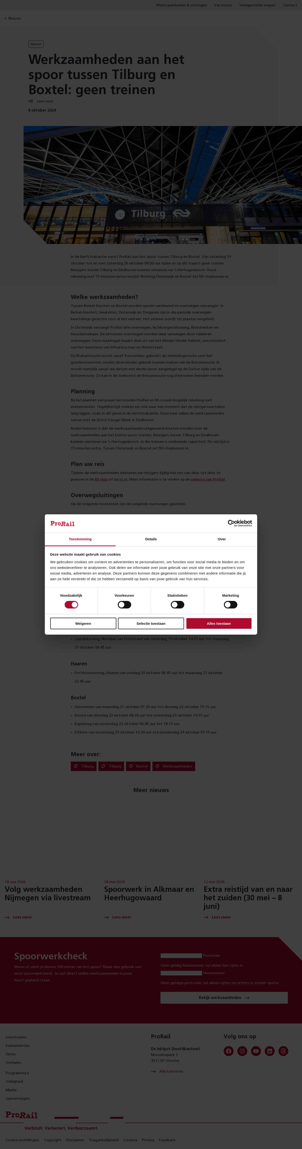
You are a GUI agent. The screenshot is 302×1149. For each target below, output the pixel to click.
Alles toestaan (219, 623)
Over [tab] (222, 539)
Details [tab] (151, 539)
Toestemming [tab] (80, 539)
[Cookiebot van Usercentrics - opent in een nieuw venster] (231, 523)
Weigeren (83, 623)
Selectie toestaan (151, 623)
